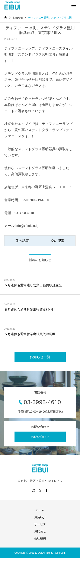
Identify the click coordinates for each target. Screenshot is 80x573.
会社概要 (40, 538)
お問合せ (40, 531)
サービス (40, 524)
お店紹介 (40, 517)
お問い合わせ (40, 437)
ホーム (40, 510)
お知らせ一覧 (40, 357)
